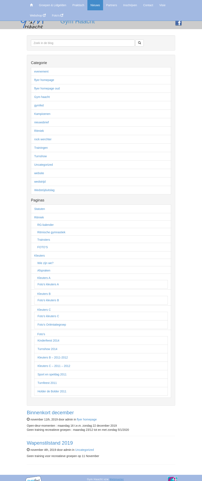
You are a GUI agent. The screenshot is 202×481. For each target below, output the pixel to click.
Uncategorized (43, 164)
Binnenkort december (50, 412)
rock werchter (43, 139)
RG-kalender (45, 224)
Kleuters (39, 255)
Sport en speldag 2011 (52, 374)
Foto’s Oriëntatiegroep (52, 324)
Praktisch (78, 5)
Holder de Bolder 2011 (52, 391)
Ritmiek (39, 130)
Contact (148, 5)
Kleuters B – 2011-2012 (53, 357)
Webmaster (116, 479)
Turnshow (40, 156)
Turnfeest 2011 (47, 383)
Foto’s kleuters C (48, 316)
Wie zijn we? (45, 263)
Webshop (38, 15)
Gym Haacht (77, 21)
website (39, 173)
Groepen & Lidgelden (52, 5)
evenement (41, 71)
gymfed (39, 105)
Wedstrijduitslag (44, 190)
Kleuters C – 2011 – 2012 (54, 366)
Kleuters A (43, 278)
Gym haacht (42, 97)
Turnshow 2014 (47, 349)
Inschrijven (130, 5)
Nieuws (95, 5)
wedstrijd (40, 181)
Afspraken (43, 270)
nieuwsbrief (41, 122)
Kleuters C (44, 309)
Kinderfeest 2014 (48, 340)
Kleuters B (44, 293)
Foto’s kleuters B (48, 300)
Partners (111, 5)
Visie (162, 5)
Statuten (39, 209)
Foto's (57, 15)
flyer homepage (44, 80)
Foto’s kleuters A (48, 284)
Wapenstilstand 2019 (50, 443)
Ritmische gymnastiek (51, 232)
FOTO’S (42, 247)
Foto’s (41, 334)
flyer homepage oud (47, 88)
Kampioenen (42, 113)
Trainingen (41, 147)
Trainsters (43, 239)
